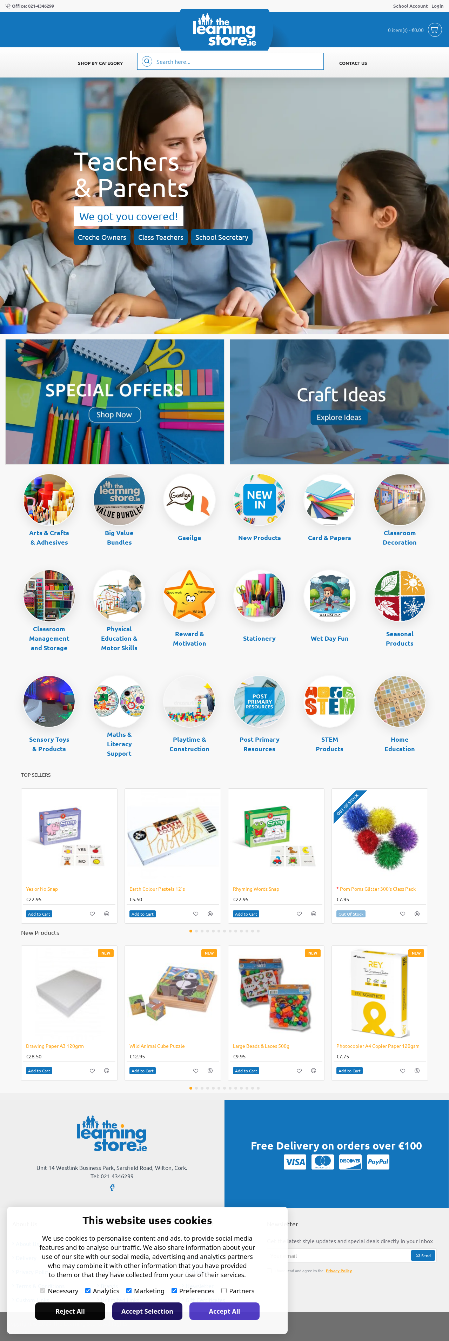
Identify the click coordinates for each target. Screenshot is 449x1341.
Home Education (399, 744)
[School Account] (410, 6)
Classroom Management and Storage (49, 638)
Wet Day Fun (330, 638)
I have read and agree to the (310, 1271)
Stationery (259, 638)
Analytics (102, 1291)
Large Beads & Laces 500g (261, 1046)
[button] (39, 913)
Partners (237, 1291)
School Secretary (221, 237)
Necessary (59, 1291)
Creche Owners (102, 237)
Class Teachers (160, 237)
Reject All (70, 1311)
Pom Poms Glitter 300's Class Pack (376, 888)
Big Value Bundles (119, 537)
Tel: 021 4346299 (112, 1175)
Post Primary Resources (260, 744)
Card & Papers (329, 537)
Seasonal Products (400, 638)
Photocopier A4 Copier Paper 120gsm (378, 1046)
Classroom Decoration (400, 537)
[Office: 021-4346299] (30, 6)
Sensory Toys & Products (49, 744)
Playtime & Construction (189, 744)
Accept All (224, 1311)
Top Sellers (36, 775)
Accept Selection (147, 1311)
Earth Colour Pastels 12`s (157, 888)
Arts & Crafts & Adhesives (49, 537)
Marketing (145, 1291)
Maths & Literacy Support (119, 743)
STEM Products (329, 744)
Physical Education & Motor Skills (119, 638)
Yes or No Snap (42, 888)
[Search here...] (147, 61)
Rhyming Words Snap (256, 888)
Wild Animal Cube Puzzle (157, 1046)
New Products (259, 537)
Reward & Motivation (189, 638)
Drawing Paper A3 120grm (55, 1046)
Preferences (193, 1291)
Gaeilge (189, 537)
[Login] (437, 6)
